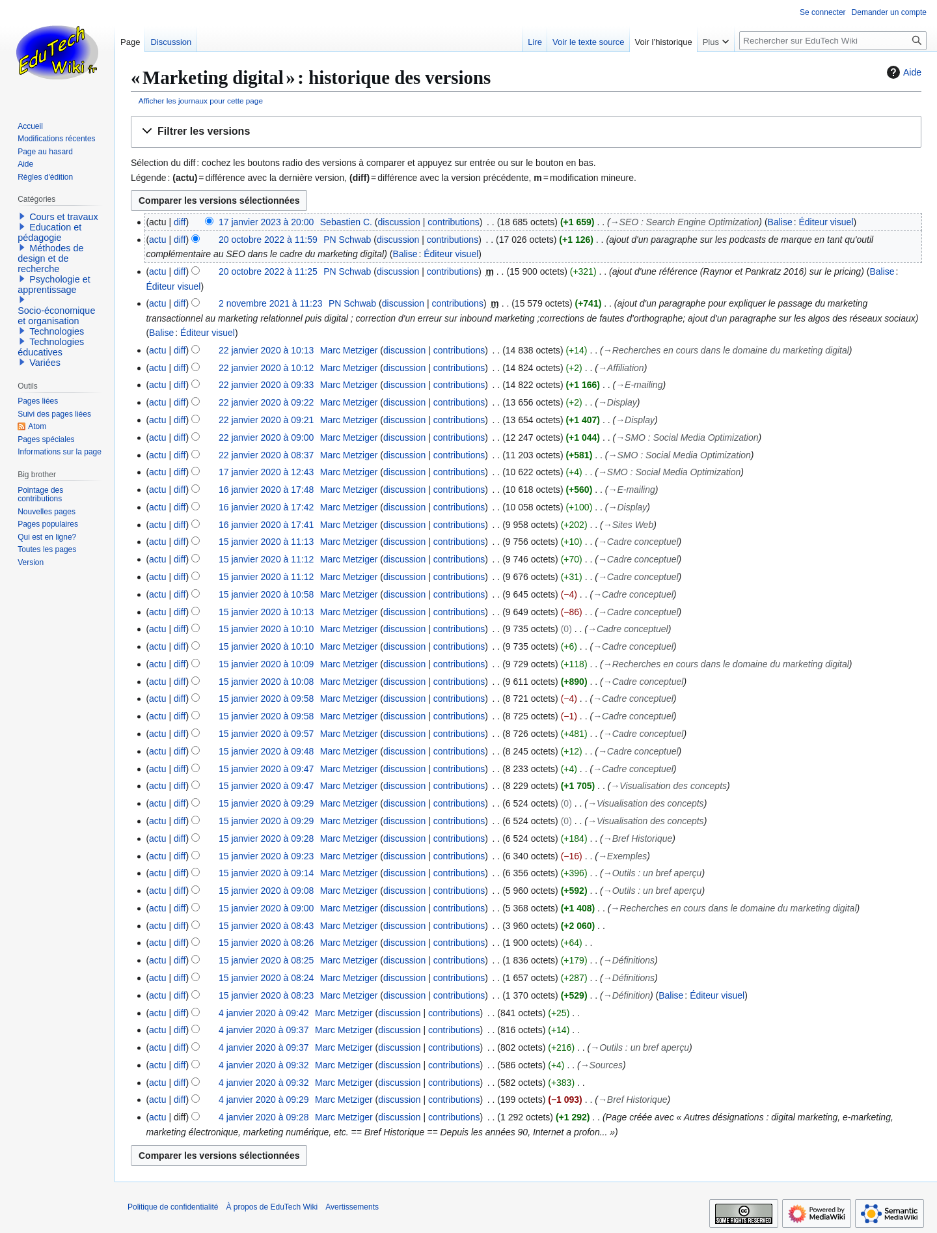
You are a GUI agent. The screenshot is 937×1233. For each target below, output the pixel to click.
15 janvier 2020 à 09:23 (266, 856)
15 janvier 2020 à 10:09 (266, 664)
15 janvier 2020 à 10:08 (266, 681)
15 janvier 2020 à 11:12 (266, 559)
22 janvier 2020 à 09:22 (266, 402)
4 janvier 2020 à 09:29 (264, 1099)
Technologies (56, 331)
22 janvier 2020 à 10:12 (266, 368)
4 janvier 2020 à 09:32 (264, 1065)
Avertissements (352, 1207)
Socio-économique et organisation (56, 315)
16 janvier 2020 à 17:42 (266, 507)
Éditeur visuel (825, 222)
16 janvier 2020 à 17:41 (266, 525)
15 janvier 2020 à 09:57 (266, 733)
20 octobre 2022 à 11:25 (268, 271)
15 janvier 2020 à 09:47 (266, 769)
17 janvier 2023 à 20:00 (266, 222)
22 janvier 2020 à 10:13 (266, 350)
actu (157, 239)
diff (179, 222)
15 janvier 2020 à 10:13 (266, 612)
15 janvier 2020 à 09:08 (266, 890)
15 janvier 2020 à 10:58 (266, 594)
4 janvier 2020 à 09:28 (264, 1117)
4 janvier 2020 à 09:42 (264, 1013)
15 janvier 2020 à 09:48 (266, 751)
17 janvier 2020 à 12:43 (266, 472)
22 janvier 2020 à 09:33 (266, 385)
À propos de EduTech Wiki (272, 1207)
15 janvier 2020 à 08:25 (266, 960)
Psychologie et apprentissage (54, 284)
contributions (453, 222)
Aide (902, 72)
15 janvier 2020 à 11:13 (266, 541)
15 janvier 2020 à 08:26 (266, 942)
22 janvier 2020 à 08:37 (266, 455)
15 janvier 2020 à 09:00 (266, 908)
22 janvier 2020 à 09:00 (266, 437)
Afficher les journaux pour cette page (201, 100)
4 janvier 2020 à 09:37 (264, 1030)
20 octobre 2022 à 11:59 (268, 239)
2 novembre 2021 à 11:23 (271, 303)
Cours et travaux (63, 217)
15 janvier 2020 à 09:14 (266, 873)
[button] (526, 132)
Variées (45, 362)
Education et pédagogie (49, 232)
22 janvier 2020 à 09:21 (266, 420)
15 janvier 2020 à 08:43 (266, 926)
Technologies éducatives (51, 347)
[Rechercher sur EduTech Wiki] (833, 40)
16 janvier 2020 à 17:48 (266, 489)
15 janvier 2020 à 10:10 (266, 629)
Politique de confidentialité (173, 1207)
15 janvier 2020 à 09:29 (266, 803)
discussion (399, 222)
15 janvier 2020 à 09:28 (266, 838)
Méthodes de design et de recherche (50, 258)
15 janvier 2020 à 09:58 (266, 698)
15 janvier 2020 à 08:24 (266, 978)
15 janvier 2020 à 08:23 (266, 995)
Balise (780, 222)
